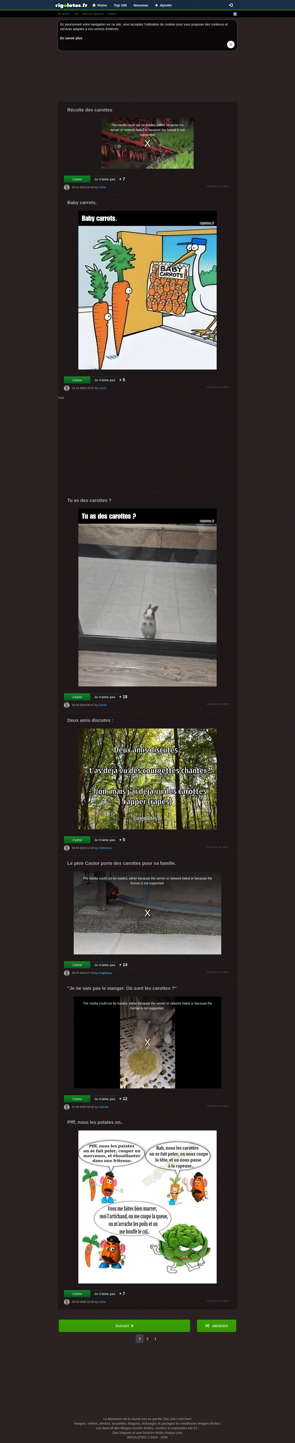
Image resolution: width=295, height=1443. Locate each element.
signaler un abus (218, 186)
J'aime (77, 179)
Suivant (124, 1325)
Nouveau (141, 5)
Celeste (104, 1106)
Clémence (105, 848)
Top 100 (120, 5)
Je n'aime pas (104, 179)
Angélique (105, 972)
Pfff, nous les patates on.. (95, 1122)
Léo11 (103, 388)
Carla (102, 187)
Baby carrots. (82, 202)
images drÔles (93, 13)
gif (76, 13)
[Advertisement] (147, 77)
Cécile (103, 705)
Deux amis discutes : (90, 720)
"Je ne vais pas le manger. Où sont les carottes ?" (122, 988)
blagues (64, 13)
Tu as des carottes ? (89, 500)
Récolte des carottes (89, 109)
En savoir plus (71, 38)
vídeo (112, 13)
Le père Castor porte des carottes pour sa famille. (121, 863)
